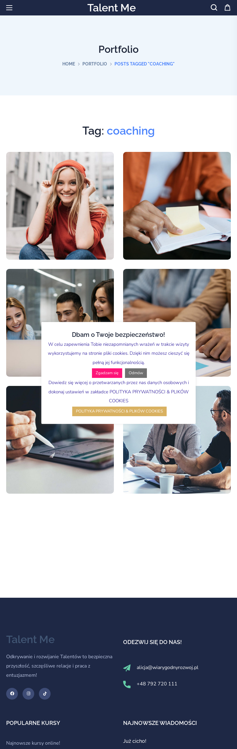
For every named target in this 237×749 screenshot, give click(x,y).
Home (68, 63)
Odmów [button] (136, 373)
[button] (214, 7)
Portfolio (94, 63)
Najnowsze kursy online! (33, 743)
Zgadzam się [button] (107, 373)
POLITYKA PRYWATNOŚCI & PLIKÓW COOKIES (119, 411)
